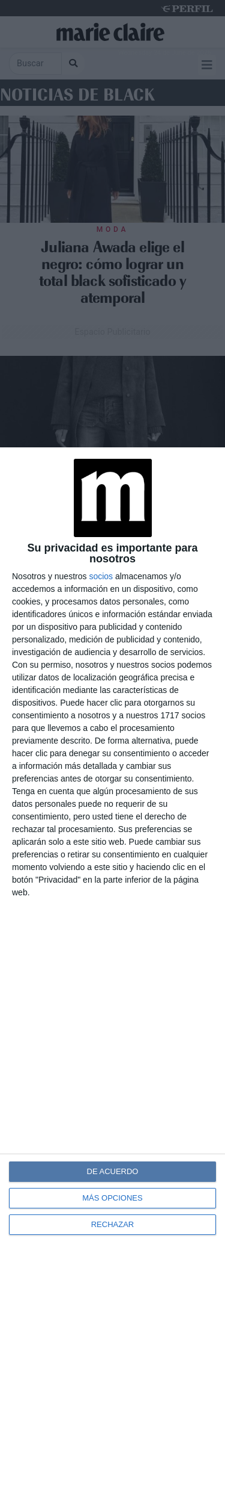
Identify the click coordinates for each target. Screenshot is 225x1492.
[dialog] (112, 969)
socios (101, 576)
